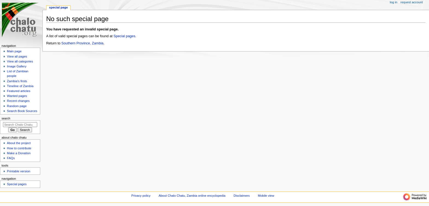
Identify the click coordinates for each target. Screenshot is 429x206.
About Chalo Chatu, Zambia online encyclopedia (192, 195)
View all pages (17, 56)
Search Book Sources (22, 111)
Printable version (18, 171)
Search (6, 118)
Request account (412, 2)
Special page (58, 7)
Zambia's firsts (17, 81)
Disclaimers (242, 195)
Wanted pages (17, 96)
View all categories (20, 61)
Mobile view (266, 195)
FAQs (11, 158)
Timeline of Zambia (20, 86)
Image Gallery (16, 66)
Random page (17, 106)
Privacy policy (140, 195)
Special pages (124, 36)
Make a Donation (19, 153)
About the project (19, 143)
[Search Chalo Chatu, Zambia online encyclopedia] (20, 124)
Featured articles (18, 91)
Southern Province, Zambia (82, 43)
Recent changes (18, 100)
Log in (393, 2)
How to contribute (19, 148)
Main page (14, 51)
